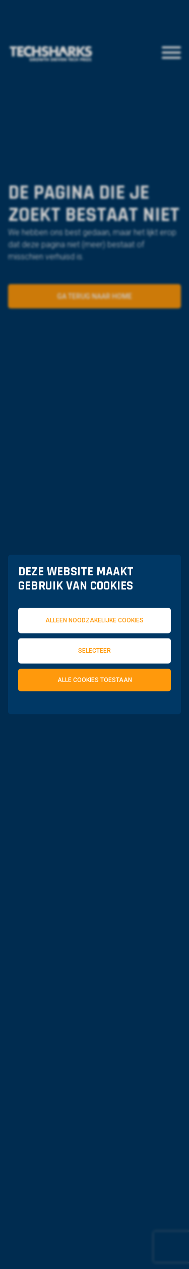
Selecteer (94, 650)
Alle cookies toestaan (94, 679)
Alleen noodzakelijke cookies (94, 620)
